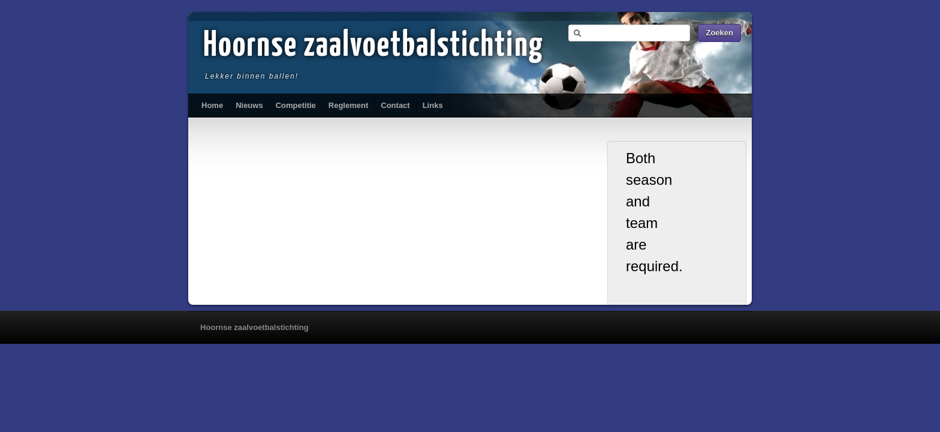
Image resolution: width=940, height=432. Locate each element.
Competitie (296, 105)
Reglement (348, 105)
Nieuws (249, 105)
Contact (395, 105)
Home (212, 105)
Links (433, 105)
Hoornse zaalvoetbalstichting (373, 46)
